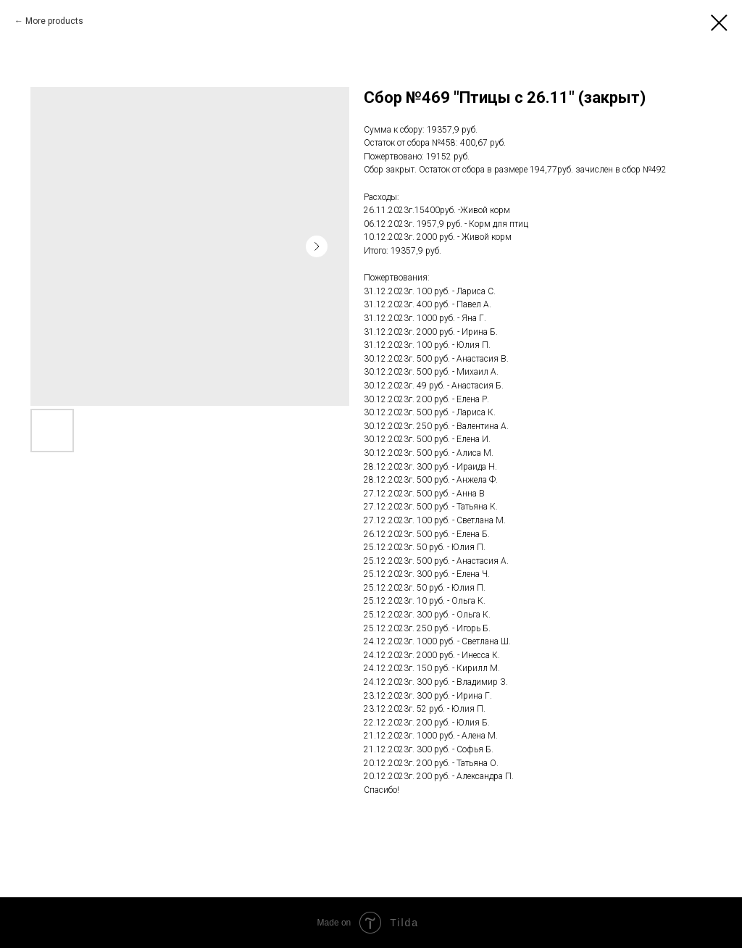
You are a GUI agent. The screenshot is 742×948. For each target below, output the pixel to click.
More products (54, 21)
